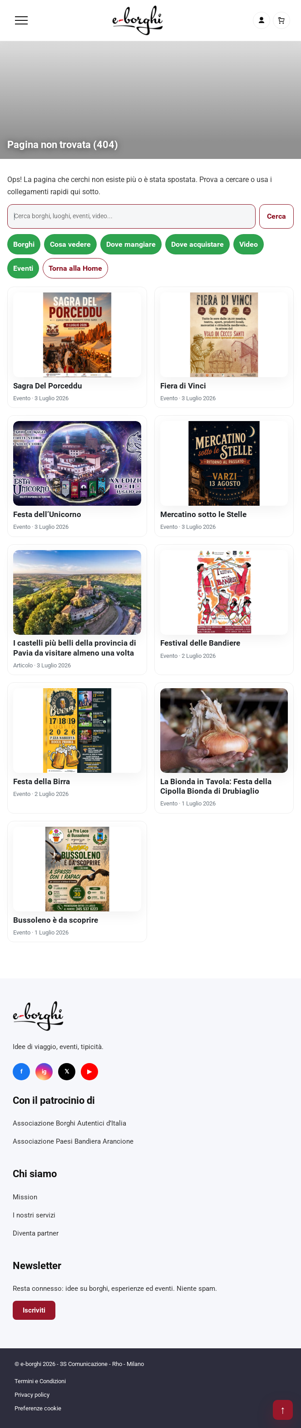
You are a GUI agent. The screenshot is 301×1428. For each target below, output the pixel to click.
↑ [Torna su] (283, 1410)
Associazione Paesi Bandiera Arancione (73, 1141)
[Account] (261, 20)
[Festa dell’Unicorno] (77, 463)
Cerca (276, 216)
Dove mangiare (131, 244)
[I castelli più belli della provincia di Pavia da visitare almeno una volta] (77, 592)
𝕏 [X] (66, 1071)
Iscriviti (34, 1310)
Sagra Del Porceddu (47, 385)
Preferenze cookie (38, 1408)
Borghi (24, 244)
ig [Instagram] (44, 1071)
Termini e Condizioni (40, 1381)
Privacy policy (32, 1394)
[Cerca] (131, 216)
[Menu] (21, 20)
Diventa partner (36, 1233)
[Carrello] (281, 20)
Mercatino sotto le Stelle (203, 514)
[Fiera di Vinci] (224, 334)
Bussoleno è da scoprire (55, 920)
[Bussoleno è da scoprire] (77, 869)
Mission (25, 1197)
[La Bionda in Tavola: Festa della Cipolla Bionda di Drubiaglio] (224, 730)
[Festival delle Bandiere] (224, 592)
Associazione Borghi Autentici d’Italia (69, 1123)
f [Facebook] (21, 1071)
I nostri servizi (34, 1215)
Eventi (23, 268)
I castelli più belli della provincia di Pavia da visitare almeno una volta (74, 647)
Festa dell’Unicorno (47, 514)
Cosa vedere (70, 244)
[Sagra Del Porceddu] (77, 334)
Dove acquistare (197, 244)
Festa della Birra (41, 781)
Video (248, 244)
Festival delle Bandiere (200, 642)
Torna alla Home (75, 268)
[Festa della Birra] (77, 730)
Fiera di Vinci (183, 385)
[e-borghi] (137, 20)
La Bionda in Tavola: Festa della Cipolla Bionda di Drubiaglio (215, 786)
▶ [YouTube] (89, 1071)
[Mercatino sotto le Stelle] (224, 463)
